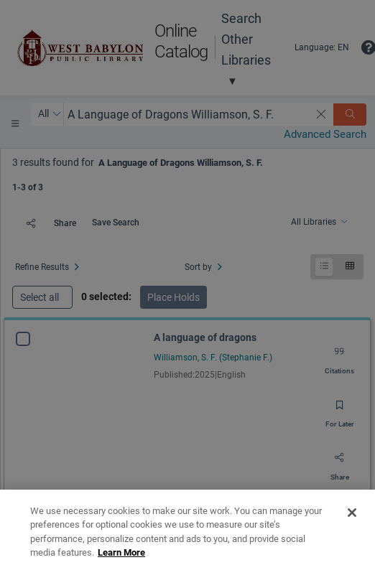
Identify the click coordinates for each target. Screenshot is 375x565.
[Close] (352, 538)
